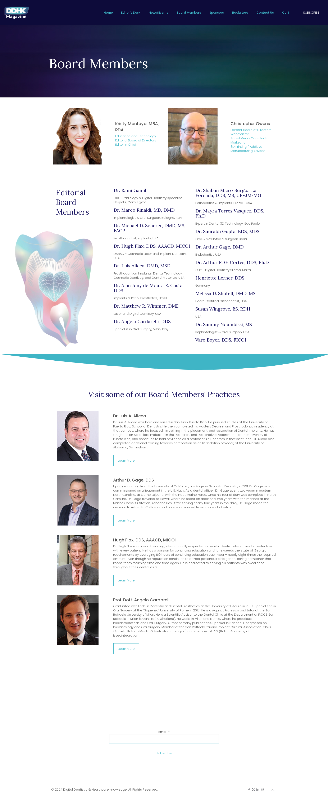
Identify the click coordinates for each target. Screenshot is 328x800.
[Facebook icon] (249, 789)
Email (164, 732)
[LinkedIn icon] (257, 789)
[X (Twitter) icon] (253, 789)
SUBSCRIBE (311, 12)
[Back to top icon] (272, 790)
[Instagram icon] (262, 789)
